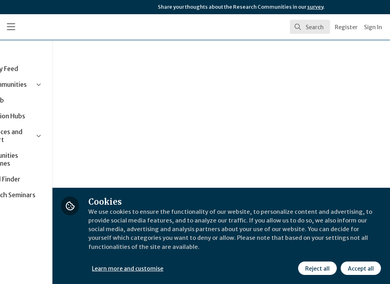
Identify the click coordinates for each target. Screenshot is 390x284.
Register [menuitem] (346, 27)
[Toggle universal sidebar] (11, 27)
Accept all (360, 267)
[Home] (59, 27)
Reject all (316, 267)
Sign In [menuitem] (373, 27)
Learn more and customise (177, 267)
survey (315, 7)
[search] (310, 27)
